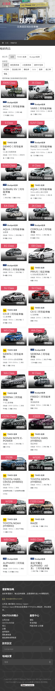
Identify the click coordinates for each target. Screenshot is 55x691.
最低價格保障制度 (9, 637)
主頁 (6, 43)
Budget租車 (34, 57)
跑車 (41, 69)
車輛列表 (13, 43)
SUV (34, 69)
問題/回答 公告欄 (36, 626)
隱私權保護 (6, 635)
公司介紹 (5, 620)
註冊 (4, 629)
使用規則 (5, 632)
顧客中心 (34, 615)
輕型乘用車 (14, 65)
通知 (31, 620)
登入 (4, 626)
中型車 (6, 69)
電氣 (5, 74)
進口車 (48, 69)
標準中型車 (38, 65)
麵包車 (26, 69)
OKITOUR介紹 (8, 623)
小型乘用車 (26, 65)
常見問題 (33, 623)
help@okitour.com (14, 599)
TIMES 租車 (22, 57)
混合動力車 (16, 69)
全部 (12, 57)
